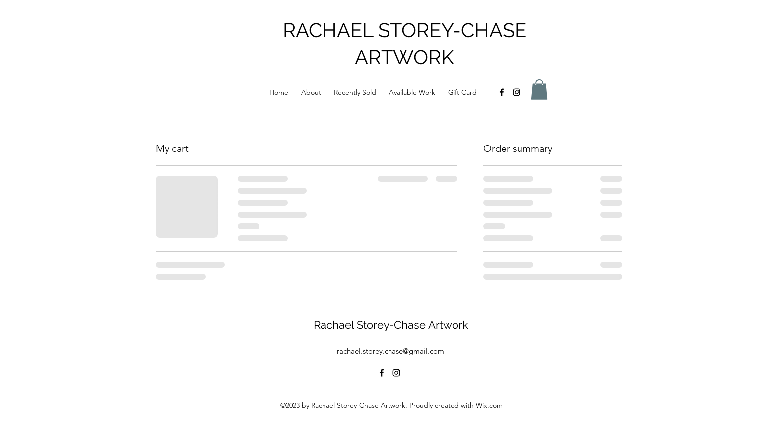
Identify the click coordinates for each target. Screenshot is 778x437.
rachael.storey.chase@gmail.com (390, 351)
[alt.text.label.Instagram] (516, 92)
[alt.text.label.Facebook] (502, 92)
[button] (539, 89)
